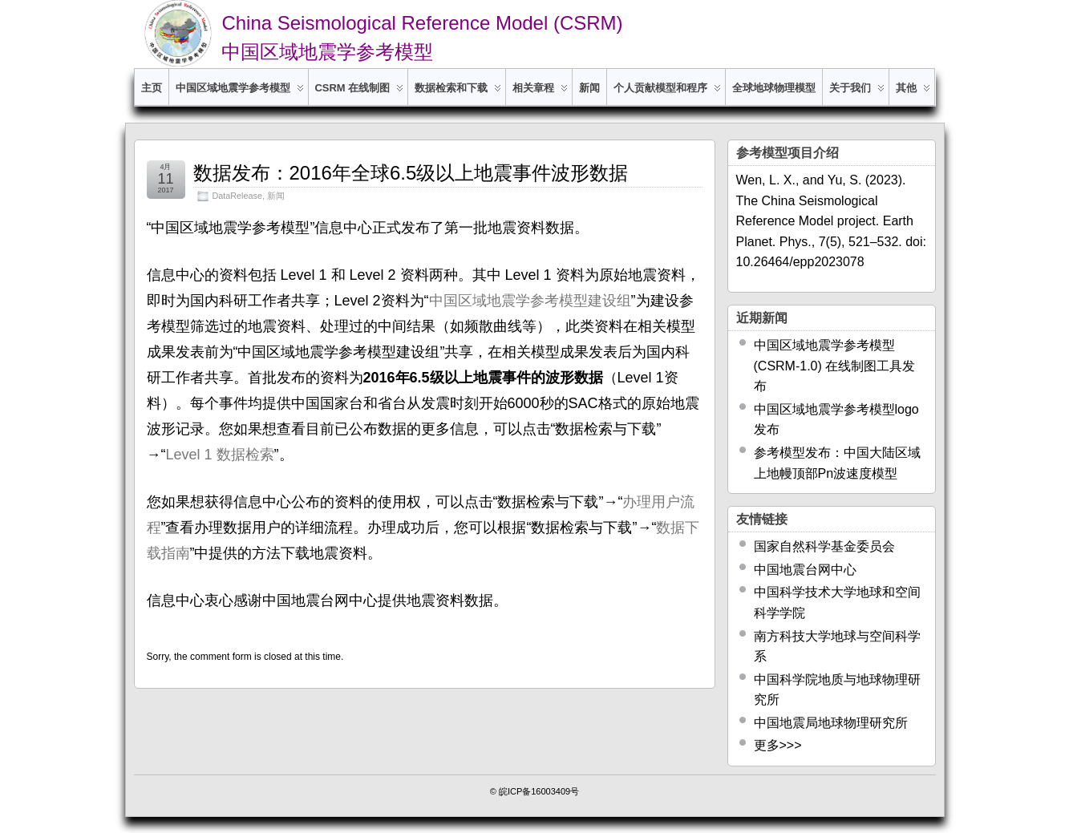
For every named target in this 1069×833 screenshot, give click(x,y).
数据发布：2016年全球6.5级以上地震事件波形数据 (411, 173)
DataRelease (237, 195)
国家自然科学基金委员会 (824, 546)
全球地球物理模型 (774, 88)
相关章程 (540, 93)
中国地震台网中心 (805, 569)
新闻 (589, 88)
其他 (913, 93)
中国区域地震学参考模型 (240, 93)
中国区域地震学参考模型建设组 (530, 301)
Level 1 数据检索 (220, 455)
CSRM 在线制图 (359, 93)
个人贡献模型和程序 (667, 93)
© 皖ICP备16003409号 (534, 791)
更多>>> (778, 745)
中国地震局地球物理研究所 (831, 723)
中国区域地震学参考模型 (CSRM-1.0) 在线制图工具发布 (835, 365)
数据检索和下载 (458, 93)
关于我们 (857, 93)
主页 (151, 88)
